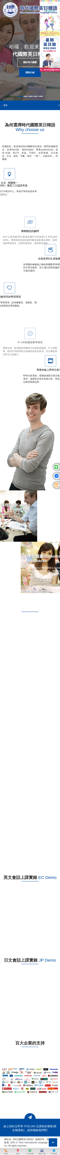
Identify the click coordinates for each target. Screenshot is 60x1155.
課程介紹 (30, 72)
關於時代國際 (30, 62)
